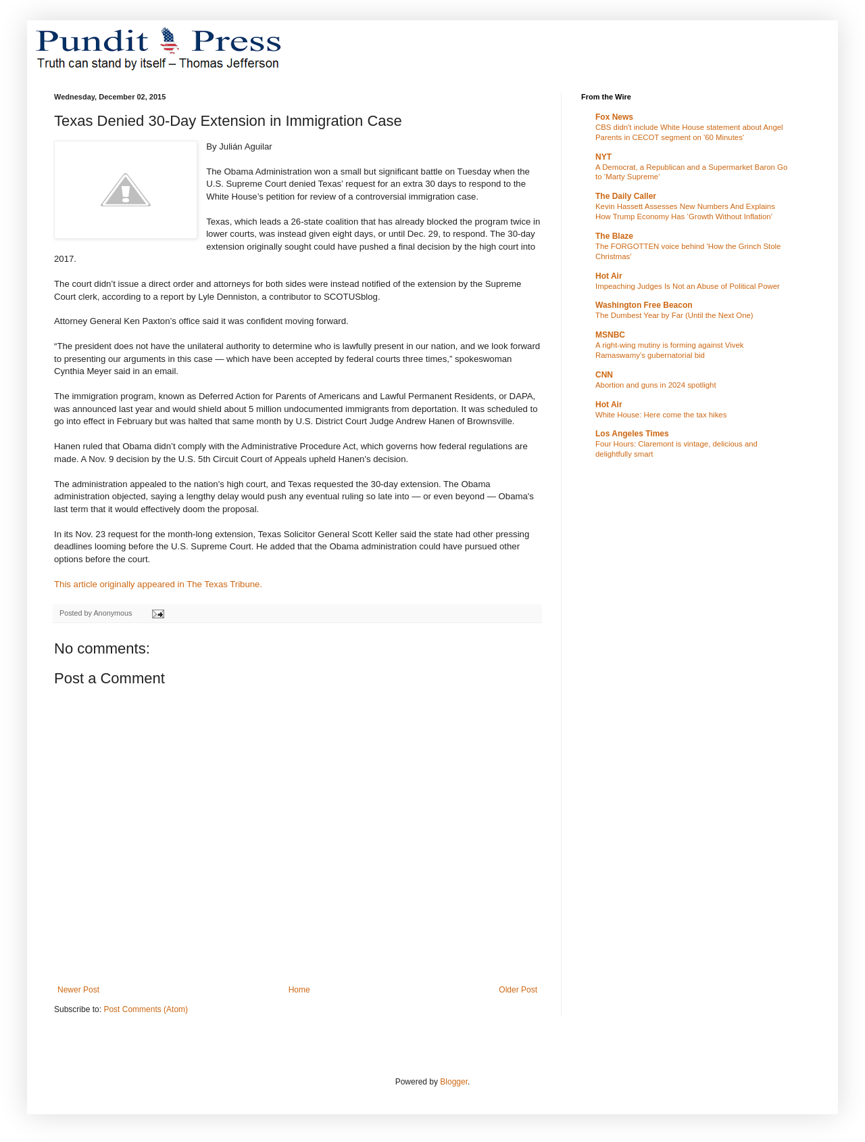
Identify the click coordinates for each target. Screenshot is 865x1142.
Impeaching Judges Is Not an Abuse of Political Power (687, 286)
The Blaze (614, 236)
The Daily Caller (625, 196)
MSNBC (610, 335)
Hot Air (608, 276)
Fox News (614, 117)
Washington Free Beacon (644, 305)
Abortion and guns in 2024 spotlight (655, 385)
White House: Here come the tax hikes (660, 415)
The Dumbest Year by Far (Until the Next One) (674, 315)
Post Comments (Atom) (145, 1009)
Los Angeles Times (632, 433)
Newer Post (78, 990)
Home (299, 990)
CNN (604, 375)
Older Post (518, 990)
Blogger (454, 1082)
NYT (603, 157)
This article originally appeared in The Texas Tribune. (159, 584)
